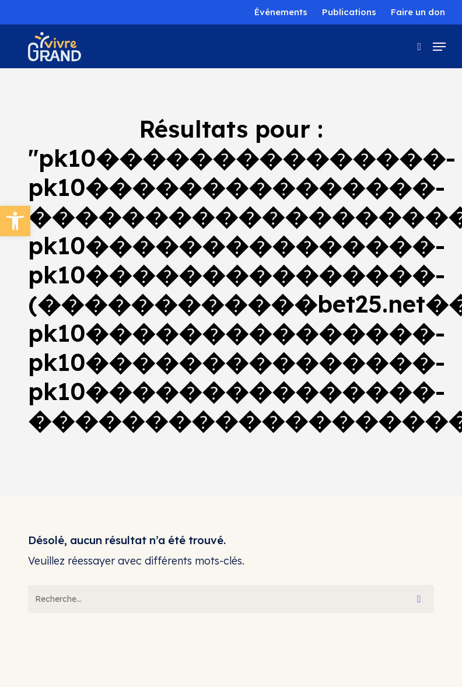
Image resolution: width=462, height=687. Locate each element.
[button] (15, 221)
